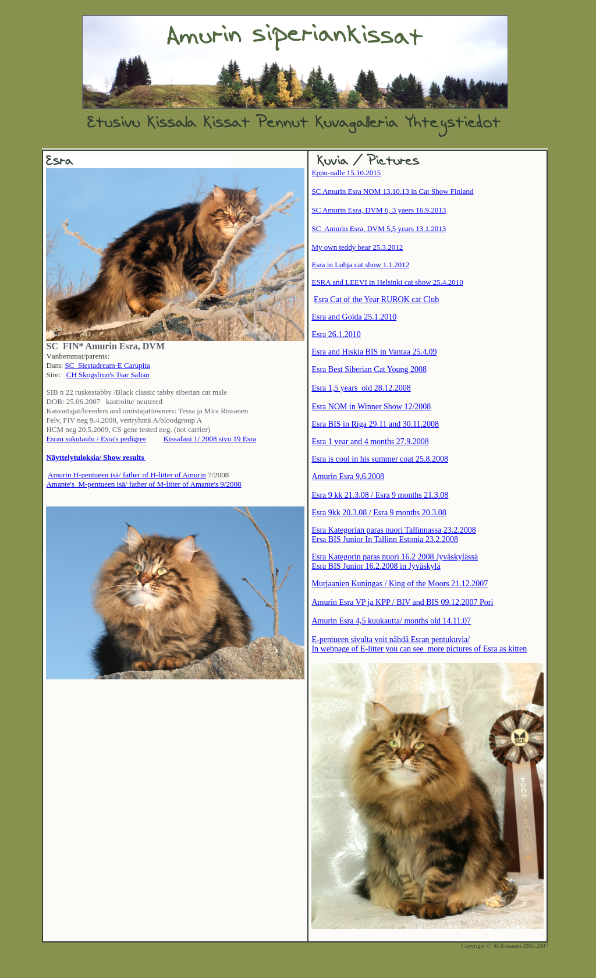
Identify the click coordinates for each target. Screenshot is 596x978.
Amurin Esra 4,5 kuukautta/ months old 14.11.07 (391, 620)
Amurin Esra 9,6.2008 (347, 476)
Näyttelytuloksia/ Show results (96, 457)
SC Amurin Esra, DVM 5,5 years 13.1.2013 (378, 228)
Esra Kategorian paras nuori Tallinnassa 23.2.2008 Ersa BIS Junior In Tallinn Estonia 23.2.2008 (393, 535)
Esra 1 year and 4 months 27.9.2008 (369, 441)
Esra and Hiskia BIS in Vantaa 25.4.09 (374, 352)
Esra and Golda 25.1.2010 (353, 317)
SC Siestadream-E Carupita (107, 365)
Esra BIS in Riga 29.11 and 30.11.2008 (375, 424)
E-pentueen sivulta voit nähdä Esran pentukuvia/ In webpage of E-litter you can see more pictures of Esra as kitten (419, 644)
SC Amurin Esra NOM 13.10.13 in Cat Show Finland (392, 191)
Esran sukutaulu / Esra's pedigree (96, 438)
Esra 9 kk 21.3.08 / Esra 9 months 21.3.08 (379, 495)
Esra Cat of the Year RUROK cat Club (376, 299)
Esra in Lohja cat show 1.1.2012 (360, 264)
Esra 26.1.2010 (335, 334)
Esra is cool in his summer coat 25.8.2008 (379, 459)
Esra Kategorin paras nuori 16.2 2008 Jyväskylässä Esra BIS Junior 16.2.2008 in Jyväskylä (394, 561)
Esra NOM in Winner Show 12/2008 (371, 406)
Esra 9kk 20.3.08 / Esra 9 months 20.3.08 (378, 512)
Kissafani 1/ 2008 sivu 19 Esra (210, 438)
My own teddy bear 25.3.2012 (357, 247)
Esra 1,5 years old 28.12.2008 (360, 388)
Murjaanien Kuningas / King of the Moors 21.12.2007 (399, 583)
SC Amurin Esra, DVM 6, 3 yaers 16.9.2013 (378, 209)
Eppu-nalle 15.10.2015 (346, 172)
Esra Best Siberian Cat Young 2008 (369, 369)
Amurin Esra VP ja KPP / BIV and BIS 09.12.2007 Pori (402, 602)
